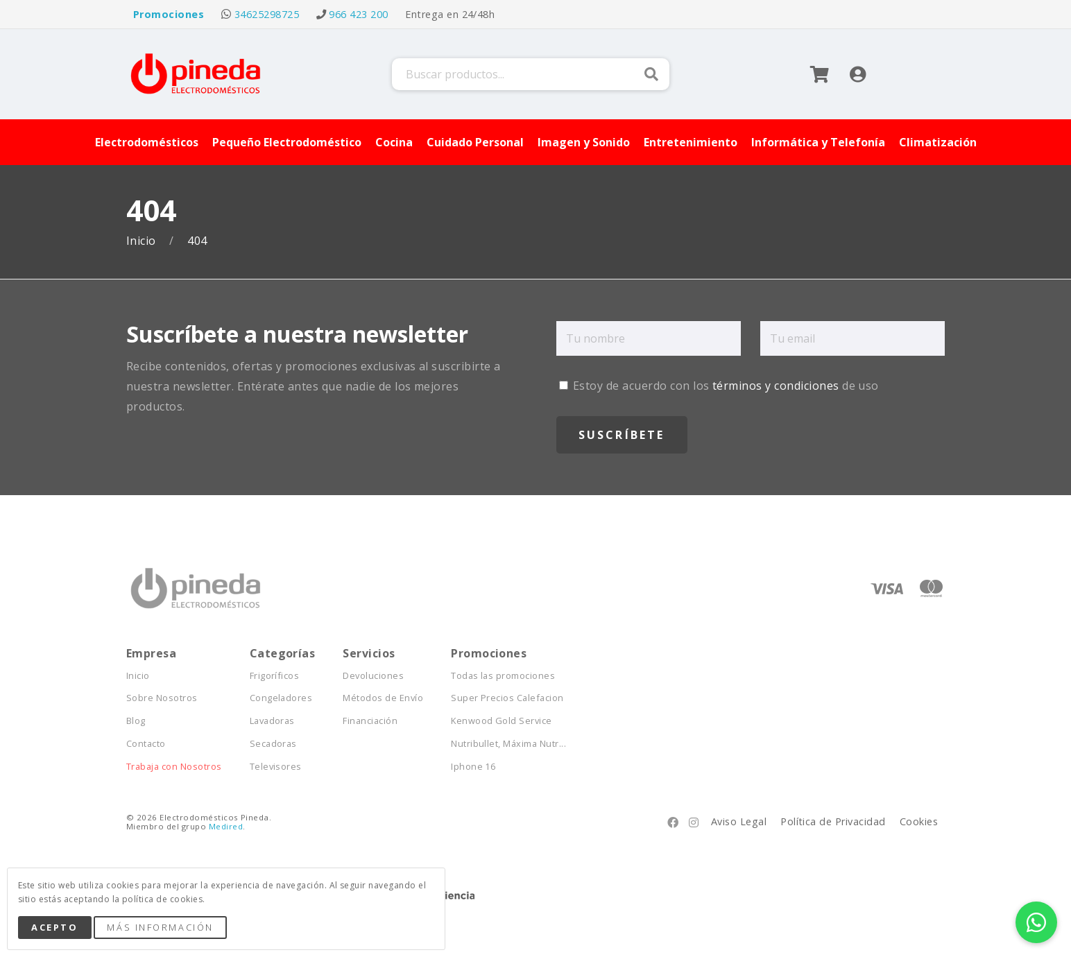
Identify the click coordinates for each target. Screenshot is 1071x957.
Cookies (919, 821)
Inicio (142, 241)
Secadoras (273, 743)
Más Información (160, 927)
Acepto (54, 927)
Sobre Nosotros (162, 697)
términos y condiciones (775, 385)
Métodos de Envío (383, 697)
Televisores (276, 766)
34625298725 (266, 14)
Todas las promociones (503, 675)
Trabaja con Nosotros (174, 766)
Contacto (146, 743)
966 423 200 (358, 14)
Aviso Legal (738, 821)
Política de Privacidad (833, 821)
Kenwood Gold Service (501, 720)
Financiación (370, 720)
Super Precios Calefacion (507, 697)
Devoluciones (373, 675)
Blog (136, 720)
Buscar (651, 74)
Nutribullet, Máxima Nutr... (508, 743)
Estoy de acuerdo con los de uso (719, 385)
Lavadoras (272, 720)
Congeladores (281, 697)
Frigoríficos (275, 675)
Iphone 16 (473, 766)
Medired (226, 826)
